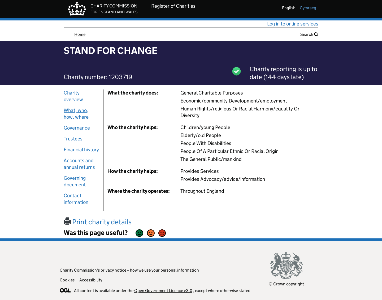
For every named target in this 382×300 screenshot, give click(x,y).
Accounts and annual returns (79, 163)
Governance (77, 128)
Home (79, 34)
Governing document (75, 181)
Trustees (73, 139)
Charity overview (73, 96)
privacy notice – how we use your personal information (150, 270)
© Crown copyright (286, 283)
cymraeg (308, 7)
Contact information (76, 198)
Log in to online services (292, 24)
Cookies (67, 279)
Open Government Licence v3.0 (163, 290)
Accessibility (90, 279)
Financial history (81, 150)
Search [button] (309, 34)
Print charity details (98, 221)
